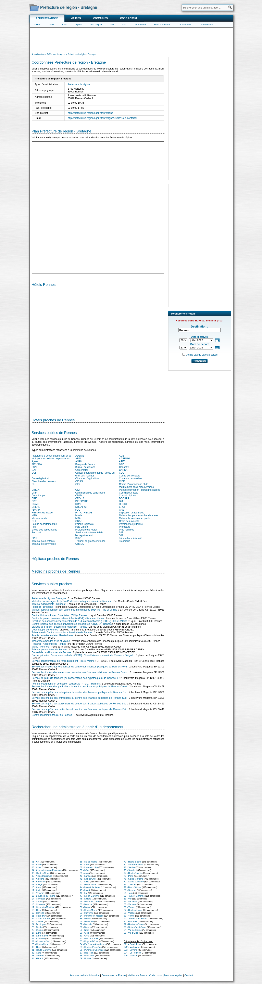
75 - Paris (128, 876)
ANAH (78, 461)
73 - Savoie (129, 870)
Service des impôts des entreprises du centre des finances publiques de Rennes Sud (79, 698)
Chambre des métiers (130, 478)
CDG (122, 472)
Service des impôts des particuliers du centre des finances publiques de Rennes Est (79, 709)
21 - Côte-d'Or (39, 916)
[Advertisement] (131, 40)
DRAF (78, 504)
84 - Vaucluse (130, 901)
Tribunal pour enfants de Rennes (49, 649)
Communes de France (114, 975)
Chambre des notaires (44, 481)
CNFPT (36, 492)
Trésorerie (124, 541)
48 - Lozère (85, 898)
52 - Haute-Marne (88, 910)
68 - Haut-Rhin (87, 955)
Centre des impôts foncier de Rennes (52, 715)
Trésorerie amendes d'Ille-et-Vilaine (51, 641)
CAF (64, 24)
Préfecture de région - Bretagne (49, 598)
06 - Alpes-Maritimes (42, 876)
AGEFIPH (124, 458)
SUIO (78, 538)
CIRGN (36, 489)
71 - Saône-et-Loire (133, 864)
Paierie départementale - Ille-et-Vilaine (52, 635)
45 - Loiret (85, 890)
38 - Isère (84, 870)
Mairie (37, 24)
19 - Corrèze (38, 913)
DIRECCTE (81, 501)
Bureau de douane (85, 467)
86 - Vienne (129, 907)
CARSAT (124, 470)
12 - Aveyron (38, 893)
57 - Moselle (86, 924)
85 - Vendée (130, 904)
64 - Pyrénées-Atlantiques (93, 944)
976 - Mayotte (130, 955)
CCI (34, 472)
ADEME (79, 455)
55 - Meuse (85, 918)
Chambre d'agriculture (87, 478)
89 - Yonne (129, 916)
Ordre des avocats (129, 521)
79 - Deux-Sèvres (132, 887)
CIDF (122, 481)
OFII (34, 521)
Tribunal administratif (130, 538)
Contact (189, 975)
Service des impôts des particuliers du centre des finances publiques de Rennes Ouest (79, 686)
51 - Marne (85, 907)
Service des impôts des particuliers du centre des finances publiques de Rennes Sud (79, 703)
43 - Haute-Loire (88, 884)
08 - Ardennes (39, 881)
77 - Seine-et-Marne (134, 881)
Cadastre (124, 467)
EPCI (124, 24)
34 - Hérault (37, 958)
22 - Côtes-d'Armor (41, 918)
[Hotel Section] (98, 351)
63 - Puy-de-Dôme (89, 941)
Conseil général (40, 478)
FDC (77, 509)
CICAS (79, 481)
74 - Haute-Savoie (133, 873)
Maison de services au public (134, 518)
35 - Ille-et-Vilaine (88, 861)
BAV (121, 464)
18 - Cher (36, 910)
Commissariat (206, 24)
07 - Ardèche (38, 879)
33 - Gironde (38, 955)
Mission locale (39, 518)
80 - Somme (130, 890)
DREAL (36, 507)
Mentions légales (173, 975)
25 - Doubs (37, 927)
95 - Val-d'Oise (131, 933)
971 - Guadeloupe (133, 944)
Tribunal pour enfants (43, 541)
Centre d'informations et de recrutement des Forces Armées (136, 485)
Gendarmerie (184, 24)
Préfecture (140, 24)
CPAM (51, 24)
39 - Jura (84, 873)
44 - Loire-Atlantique (90, 887)
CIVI (77, 489)
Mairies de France (137, 975)
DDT (34, 501)
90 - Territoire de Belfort (135, 918)
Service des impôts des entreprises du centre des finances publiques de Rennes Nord (79, 666)
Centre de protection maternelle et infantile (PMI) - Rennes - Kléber (68, 618)
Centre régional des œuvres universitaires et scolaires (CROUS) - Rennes (72, 624)
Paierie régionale (84, 524)
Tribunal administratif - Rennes (48, 604)
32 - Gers (36, 952)
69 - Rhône (85, 958)
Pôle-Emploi (96, 24)
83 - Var (128, 898)
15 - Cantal (37, 901)
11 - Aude (36, 890)
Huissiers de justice (42, 512)
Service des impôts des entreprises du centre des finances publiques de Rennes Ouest (79, 672)
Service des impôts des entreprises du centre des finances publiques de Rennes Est (79, 692)
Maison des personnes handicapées (138, 515)
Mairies (76, 18)
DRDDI (123, 504)
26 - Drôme (37, 930)
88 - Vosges (130, 913)
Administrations (47, 18)
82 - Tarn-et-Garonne (134, 896)
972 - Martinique (132, 947)
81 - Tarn (128, 893)
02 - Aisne (37, 864)
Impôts (78, 24)
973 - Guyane (130, 950)
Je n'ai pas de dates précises (201, 354)
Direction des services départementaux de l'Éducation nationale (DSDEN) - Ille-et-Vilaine (79, 621)
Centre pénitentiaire (129, 475)
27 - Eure (36, 933)
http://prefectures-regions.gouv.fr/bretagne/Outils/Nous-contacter (102, 118)
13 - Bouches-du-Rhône (43, 896)
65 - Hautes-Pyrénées (91, 947)
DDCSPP (124, 498)
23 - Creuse (37, 921)
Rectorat (36, 532)
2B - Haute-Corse (40, 944)
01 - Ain (35, 861)
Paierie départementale (44, 524)
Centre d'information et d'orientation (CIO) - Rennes (59, 615)
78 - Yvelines (130, 884)
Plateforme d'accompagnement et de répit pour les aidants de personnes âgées (52, 458)
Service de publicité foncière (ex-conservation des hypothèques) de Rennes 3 (75, 678)
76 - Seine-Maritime (133, 879)
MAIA (35, 515)
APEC (122, 461)
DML (121, 501)
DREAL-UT (81, 507)
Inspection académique (131, 512)
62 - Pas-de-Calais (89, 938)
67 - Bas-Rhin (86, 952)
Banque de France (85, 464)
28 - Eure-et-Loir (40, 935)
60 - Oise (84, 933)
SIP (121, 535)
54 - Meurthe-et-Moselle (92, 916)
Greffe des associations (44, 529)
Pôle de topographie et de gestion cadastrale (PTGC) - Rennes (66, 683)
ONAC (79, 521)
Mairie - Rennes (40, 646)
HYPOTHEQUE (83, 512)
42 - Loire (84, 881)
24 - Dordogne (39, 924)
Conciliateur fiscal (128, 492)
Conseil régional (128, 495)
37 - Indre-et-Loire (89, 867)
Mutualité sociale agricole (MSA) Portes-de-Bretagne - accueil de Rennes (71, 601)
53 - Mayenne (86, 913)
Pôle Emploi (81, 526)
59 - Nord (84, 930)
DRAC (35, 504)
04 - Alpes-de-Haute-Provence (47, 870)
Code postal (129, 18)
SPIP (34, 538)
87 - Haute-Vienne (133, 910)
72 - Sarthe (129, 867)
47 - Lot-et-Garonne (90, 896)
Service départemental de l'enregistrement (89, 534)
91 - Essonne (130, 921)
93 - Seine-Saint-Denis (135, 927)
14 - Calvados (39, 898)
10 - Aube (36, 887)
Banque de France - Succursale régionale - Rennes (59, 626)
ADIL (122, 455)
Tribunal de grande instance (90, 541)
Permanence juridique (131, 524)
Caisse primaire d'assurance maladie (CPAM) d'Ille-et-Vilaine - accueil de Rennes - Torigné (82, 655)
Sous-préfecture (162, 24)
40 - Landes (86, 876)
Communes (100, 18)
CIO (77, 484)
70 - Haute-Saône (132, 861)
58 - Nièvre (85, 927)
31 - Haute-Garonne (42, 950)
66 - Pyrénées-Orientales (92, 950)
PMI (112, 24)
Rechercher (199, 361)
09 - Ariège (37, 884)
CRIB (35, 498)
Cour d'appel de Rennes (45, 629)
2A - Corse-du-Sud (41, 941)
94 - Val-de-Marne (133, 930)
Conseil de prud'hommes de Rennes (51, 652)
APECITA (37, 464)
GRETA (123, 509)
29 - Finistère (38, 938)
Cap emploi (81, 470)
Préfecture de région (79, 84)
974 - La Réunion (132, 952)
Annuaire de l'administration (85, 975)
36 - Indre (84, 864)
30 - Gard (36, 947)
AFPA (78, 458)
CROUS (79, 498)
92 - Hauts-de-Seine (134, 924)
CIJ (33, 484)
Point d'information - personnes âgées (139, 489)
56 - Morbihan (87, 921)
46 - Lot (83, 893)
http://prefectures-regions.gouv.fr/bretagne (90, 113)
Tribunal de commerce (44, 543)
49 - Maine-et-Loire (89, 901)
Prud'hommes (126, 529)
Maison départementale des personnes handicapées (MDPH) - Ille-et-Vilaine (74, 609)
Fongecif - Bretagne (42, 606)
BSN (34, 467)
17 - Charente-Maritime (43, 907)
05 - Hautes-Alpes (41, 873)
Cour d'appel (39, 495)
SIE (121, 532)
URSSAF (80, 543)
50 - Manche (86, 904)
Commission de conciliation (90, 492)
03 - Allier (36, 867)
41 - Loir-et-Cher (88, 879)
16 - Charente (38, 904)
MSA (78, 518)
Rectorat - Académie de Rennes (49, 643)
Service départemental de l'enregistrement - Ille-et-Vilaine (63, 661)
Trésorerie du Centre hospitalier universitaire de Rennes (62, 632)
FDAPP (36, 509)
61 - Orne (84, 935)
